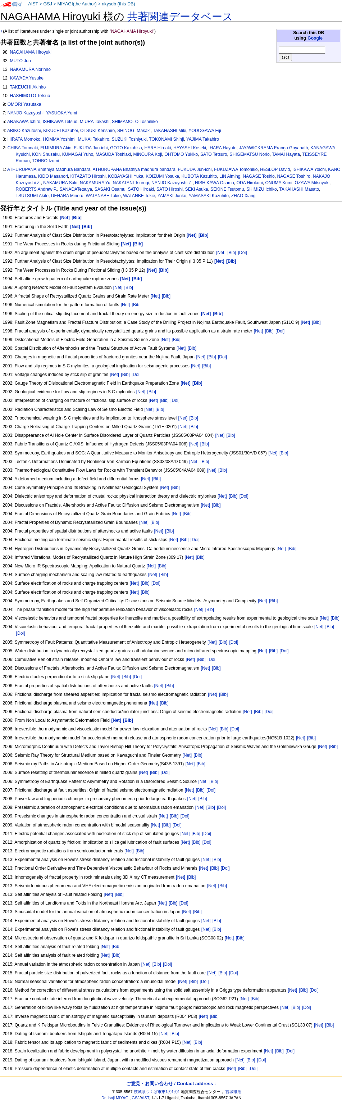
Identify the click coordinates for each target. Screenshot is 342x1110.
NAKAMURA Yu (95, 182)
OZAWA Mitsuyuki (312, 182)
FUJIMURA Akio (56, 147)
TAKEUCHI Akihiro (28, 87)
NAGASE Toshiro (294, 176)
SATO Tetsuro (213, 154)
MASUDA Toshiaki (113, 154)
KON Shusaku (46, 154)
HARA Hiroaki (157, 147)
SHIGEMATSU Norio (249, 154)
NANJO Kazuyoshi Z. (171, 182)
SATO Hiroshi (169, 189)
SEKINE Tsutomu (227, 189)
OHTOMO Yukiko (181, 154)
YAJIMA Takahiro (202, 139)
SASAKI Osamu (110, 189)
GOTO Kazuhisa (126, 147)
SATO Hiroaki (141, 189)
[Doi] (242, 252)
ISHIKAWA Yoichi (309, 169)
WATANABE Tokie (103, 195)
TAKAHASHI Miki (169, 130)
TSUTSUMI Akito (32, 195)
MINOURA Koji (147, 154)
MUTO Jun (20, 60)
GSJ (47, 3)
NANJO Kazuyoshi (26, 112)
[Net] (220, 252)
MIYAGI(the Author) (76, 3)
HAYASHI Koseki (189, 147)
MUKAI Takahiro (93, 139)
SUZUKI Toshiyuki (128, 139)
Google (315, 38)
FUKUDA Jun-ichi (91, 147)
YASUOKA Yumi (61, 112)
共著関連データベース (180, 16)
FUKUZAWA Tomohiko (235, 169)
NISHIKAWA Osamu (214, 182)
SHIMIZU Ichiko (261, 189)
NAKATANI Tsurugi (131, 182)
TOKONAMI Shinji (166, 139)
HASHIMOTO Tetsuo (30, 95)
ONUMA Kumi (278, 182)
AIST (33, 3)
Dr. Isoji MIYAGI (115, 1098)
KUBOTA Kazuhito (199, 176)
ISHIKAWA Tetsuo (60, 121)
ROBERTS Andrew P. (36, 189)
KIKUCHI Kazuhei (60, 130)
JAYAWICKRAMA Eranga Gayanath (273, 147)
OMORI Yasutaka (24, 104)
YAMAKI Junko (172, 195)
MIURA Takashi (94, 121)
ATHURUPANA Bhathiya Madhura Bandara (48, 169)
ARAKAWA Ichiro (23, 121)
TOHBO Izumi (45, 160)
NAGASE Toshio (259, 176)
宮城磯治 (233, 1091)
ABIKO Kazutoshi (24, 130)
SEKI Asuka (196, 189)
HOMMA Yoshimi (59, 139)
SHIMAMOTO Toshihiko (135, 121)
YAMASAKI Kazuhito (209, 195)
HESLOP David (275, 169)
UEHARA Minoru (67, 195)
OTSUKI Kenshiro (97, 130)
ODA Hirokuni (250, 182)
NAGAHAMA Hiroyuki (30, 52)
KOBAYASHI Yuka (125, 176)
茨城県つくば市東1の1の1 (157, 1091)
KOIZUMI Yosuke (162, 176)
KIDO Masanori (53, 176)
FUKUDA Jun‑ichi (194, 169)
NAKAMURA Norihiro (30, 69)
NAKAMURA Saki (60, 182)
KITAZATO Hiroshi (87, 176)
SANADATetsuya (75, 189)
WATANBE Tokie (139, 195)
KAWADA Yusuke (27, 78)
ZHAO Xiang (243, 195)
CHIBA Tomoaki (23, 147)
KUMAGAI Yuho (78, 154)
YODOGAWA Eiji (204, 130)
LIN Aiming (229, 176)
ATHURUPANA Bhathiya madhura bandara (134, 169)
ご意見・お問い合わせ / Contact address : (171, 1083)
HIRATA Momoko (24, 139)
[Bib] (231, 252)
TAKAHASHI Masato (299, 189)
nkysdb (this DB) (118, 3)
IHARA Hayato (223, 147)
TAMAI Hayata (286, 154)
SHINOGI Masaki (134, 130)
